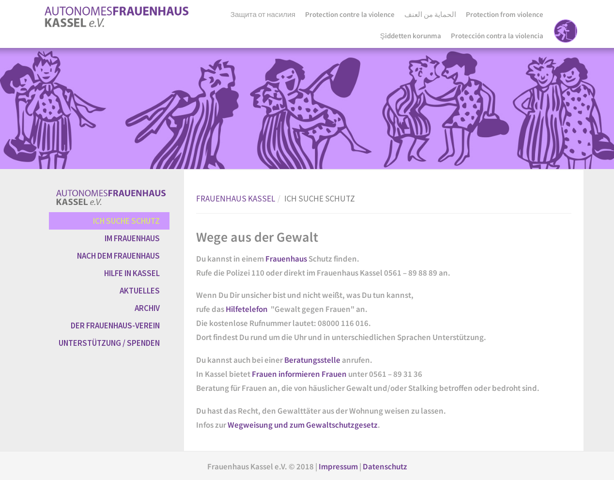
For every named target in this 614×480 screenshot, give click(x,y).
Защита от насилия (262, 14)
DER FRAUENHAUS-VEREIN (115, 325)
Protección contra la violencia (497, 35)
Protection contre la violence (350, 14)
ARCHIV (147, 308)
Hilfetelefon (247, 309)
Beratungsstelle (313, 360)
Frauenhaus (286, 258)
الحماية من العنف (430, 14)
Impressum (339, 466)
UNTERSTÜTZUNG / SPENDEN (109, 343)
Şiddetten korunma (410, 35)
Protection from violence (504, 14)
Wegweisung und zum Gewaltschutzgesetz (303, 424)
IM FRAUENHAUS (132, 238)
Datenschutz (385, 466)
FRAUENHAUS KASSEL (235, 198)
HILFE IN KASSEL (132, 273)
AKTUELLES (140, 290)
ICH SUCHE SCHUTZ (126, 221)
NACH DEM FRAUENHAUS (118, 255)
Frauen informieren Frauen (299, 374)
